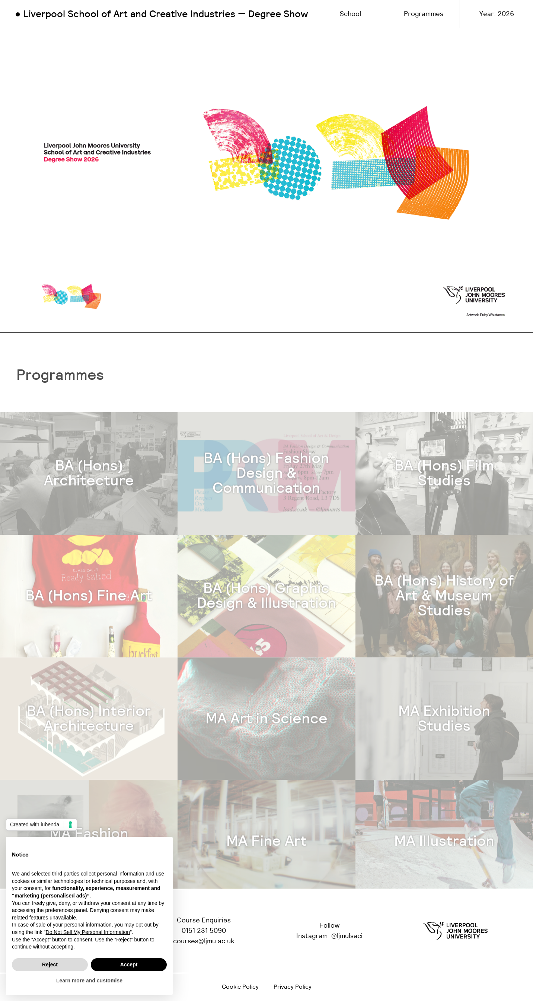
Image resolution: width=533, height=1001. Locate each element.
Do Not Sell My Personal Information (88, 932)
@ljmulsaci (347, 936)
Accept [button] (129, 964)
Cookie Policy (240, 987)
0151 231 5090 (204, 931)
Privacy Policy (293, 987)
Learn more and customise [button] (89, 980)
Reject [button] (50, 964)
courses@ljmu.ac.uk (203, 941)
